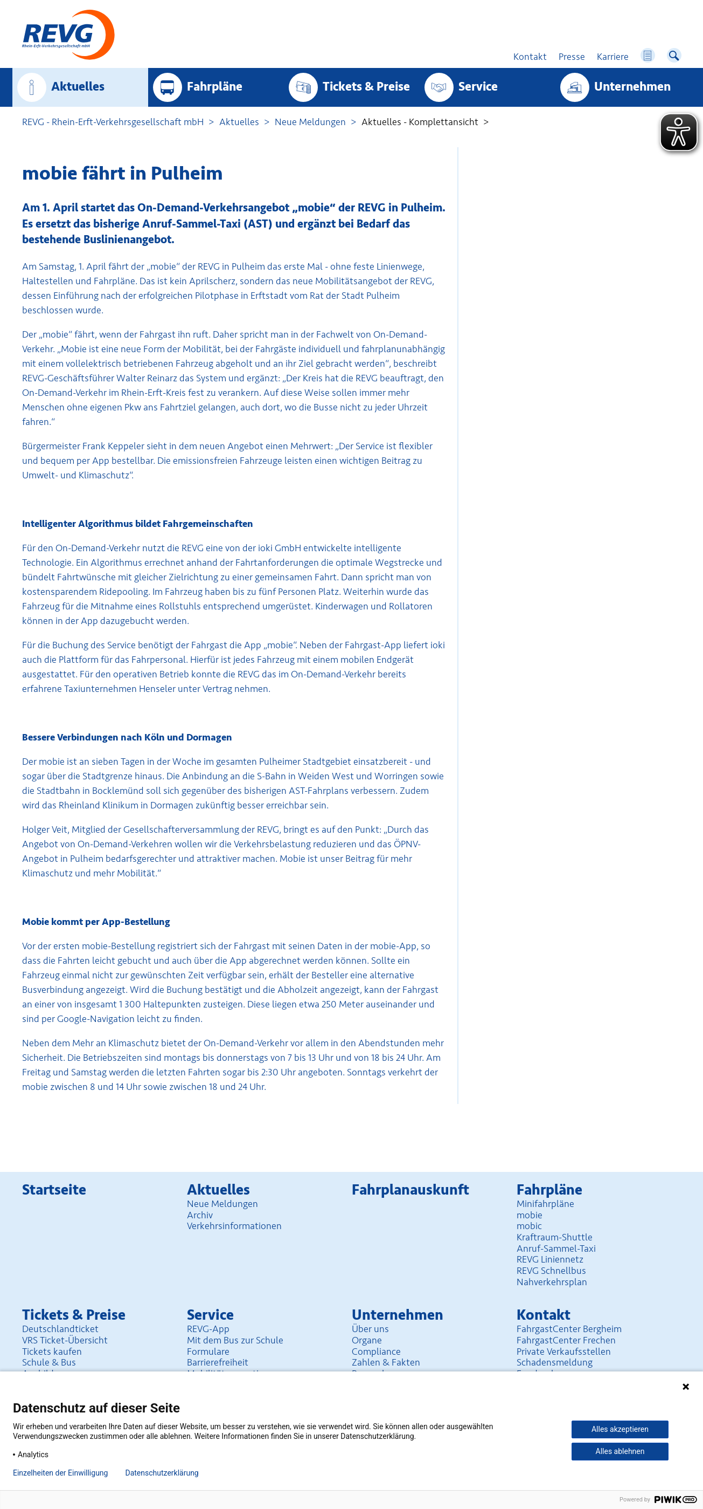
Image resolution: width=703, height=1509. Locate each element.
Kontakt (543, 1315)
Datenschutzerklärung (161, 1473)
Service (478, 86)
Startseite (54, 1190)
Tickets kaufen (52, 1351)
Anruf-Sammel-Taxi (556, 1248)
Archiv (200, 1215)
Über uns (370, 1329)
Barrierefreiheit (217, 1362)
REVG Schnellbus (551, 1271)
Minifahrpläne (545, 1204)
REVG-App (208, 1329)
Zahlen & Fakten (386, 1362)
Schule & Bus (49, 1362)
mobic (529, 1226)
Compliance (376, 1351)
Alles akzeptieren (620, 1429)
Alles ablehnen (620, 1451)
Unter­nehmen (632, 86)
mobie (529, 1215)
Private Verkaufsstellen (564, 1351)
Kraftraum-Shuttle (555, 1237)
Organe (367, 1340)
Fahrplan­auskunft (410, 1190)
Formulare (208, 1351)
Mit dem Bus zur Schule (235, 1340)
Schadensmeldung (555, 1362)
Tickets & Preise (366, 86)
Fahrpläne (214, 86)
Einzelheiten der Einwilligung (60, 1473)
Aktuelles (78, 86)
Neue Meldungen (310, 122)
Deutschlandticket (60, 1329)
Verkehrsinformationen (234, 1226)
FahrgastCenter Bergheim (569, 1329)
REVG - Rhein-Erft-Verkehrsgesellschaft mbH (113, 122)
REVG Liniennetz (550, 1259)
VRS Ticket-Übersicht (65, 1340)
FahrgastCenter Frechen (566, 1340)
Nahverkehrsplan (552, 1282)
